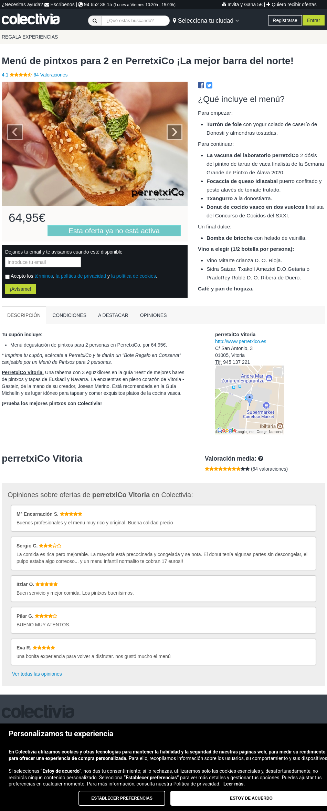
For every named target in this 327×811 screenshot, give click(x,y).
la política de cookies (133, 276)
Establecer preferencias (121, 798)
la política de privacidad (81, 276)
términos (43, 276)
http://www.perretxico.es (240, 341)
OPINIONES (153, 315)
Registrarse (285, 20)
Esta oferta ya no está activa (114, 231)
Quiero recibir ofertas (291, 4)
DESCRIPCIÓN (24, 315)
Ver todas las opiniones (37, 674)
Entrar (313, 20)
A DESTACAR (113, 315)
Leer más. (234, 784)
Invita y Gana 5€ (242, 4)
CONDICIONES (69, 315)
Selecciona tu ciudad (206, 20)
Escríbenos (59, 4)
